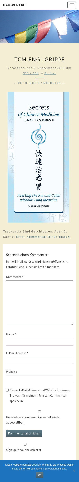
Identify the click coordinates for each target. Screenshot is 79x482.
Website (11, 371)
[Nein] (74, 471)
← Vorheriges (27, 83)
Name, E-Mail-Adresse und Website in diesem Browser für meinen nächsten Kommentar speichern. (40, 395)
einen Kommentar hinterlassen (43, 237)
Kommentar (15, 277)
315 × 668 (31, 73)
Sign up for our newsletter (23, 450)
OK (39, 475)
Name (11, 334)
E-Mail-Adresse (17, 353)
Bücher (50, 73)
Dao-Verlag (14, 4)
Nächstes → (54, 83)
